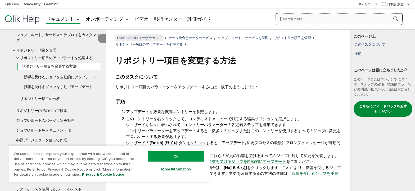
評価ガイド (199, 19)
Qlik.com (12, 4)
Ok (176, 156)
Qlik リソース (368, 4)
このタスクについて (370, 44)
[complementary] (382, 110)
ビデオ (142, 19)
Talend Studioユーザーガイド (139, 38)
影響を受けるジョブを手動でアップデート (58, 86)
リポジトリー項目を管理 (36, 50)
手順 (358, 53)
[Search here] (339, 19)
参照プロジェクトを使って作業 (41, 140)
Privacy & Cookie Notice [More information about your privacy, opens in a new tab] (103, 174)
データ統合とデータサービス (191, 38)
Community (31, 4)
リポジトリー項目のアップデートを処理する (56, 57)
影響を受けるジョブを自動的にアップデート (60, 77)
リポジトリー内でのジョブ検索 (41, 110)
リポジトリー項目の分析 (40, 98)
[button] (396, 18)
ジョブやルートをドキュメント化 (43, 130)
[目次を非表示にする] (102, 38)
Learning (51, 4)
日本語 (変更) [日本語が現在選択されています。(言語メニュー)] (396, 4)
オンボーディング (104, 19)
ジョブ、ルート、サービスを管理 (243, 38)
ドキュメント (60, 19)
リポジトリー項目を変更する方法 (49, 66)
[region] (109, 164)
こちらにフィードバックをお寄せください (383, 109)
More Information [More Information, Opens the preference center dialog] (176, 169)
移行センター (168, 19)
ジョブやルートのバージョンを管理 (45, 120)
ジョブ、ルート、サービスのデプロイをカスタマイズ (58, 37)
